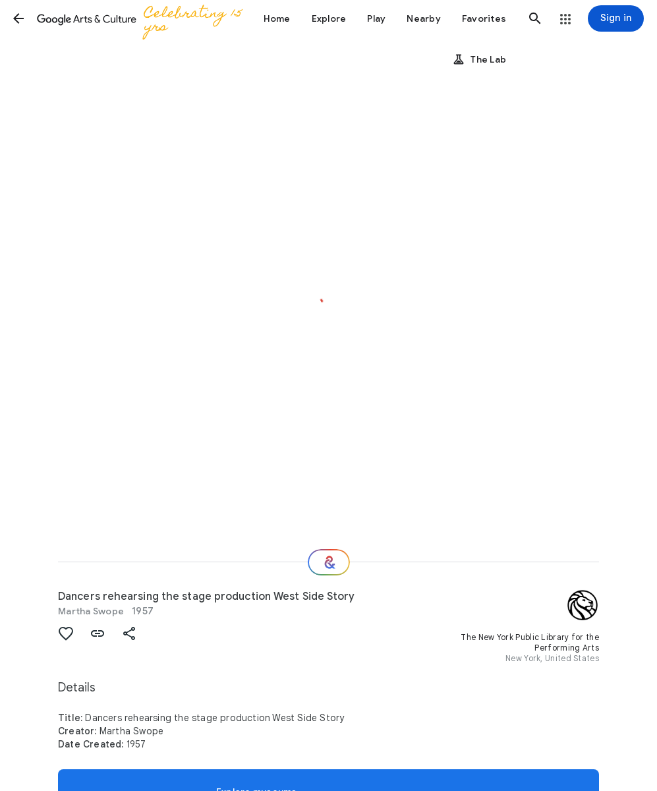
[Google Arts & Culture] (142, 18)
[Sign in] (616, 18)
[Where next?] (329, 562)
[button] (18, 18)
